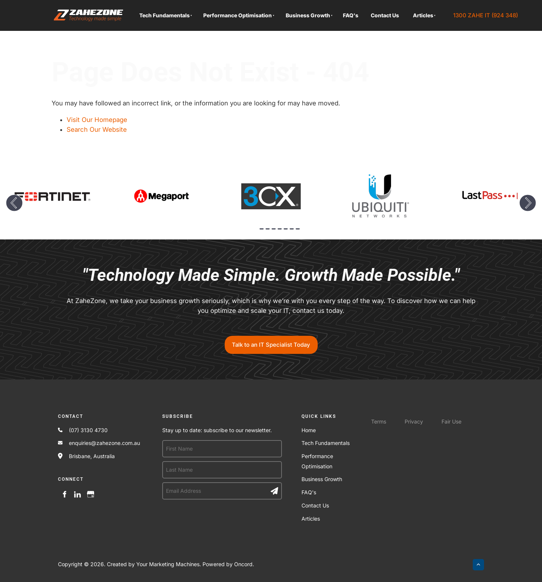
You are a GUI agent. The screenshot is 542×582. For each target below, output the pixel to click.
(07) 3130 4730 (88, 430)
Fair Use (451, 421)
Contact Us (385, 15)
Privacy (414, 421)
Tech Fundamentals (164, 15)
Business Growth (308, 15)
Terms (378, 421)
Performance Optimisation (237, 15)
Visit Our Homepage (97, 119)
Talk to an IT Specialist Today (271, 340)
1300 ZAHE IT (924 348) (483, 12)
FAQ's (350, 15)
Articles (423, 15)
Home (308, 430)
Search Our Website (97, 129)
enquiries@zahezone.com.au (104, 443)
